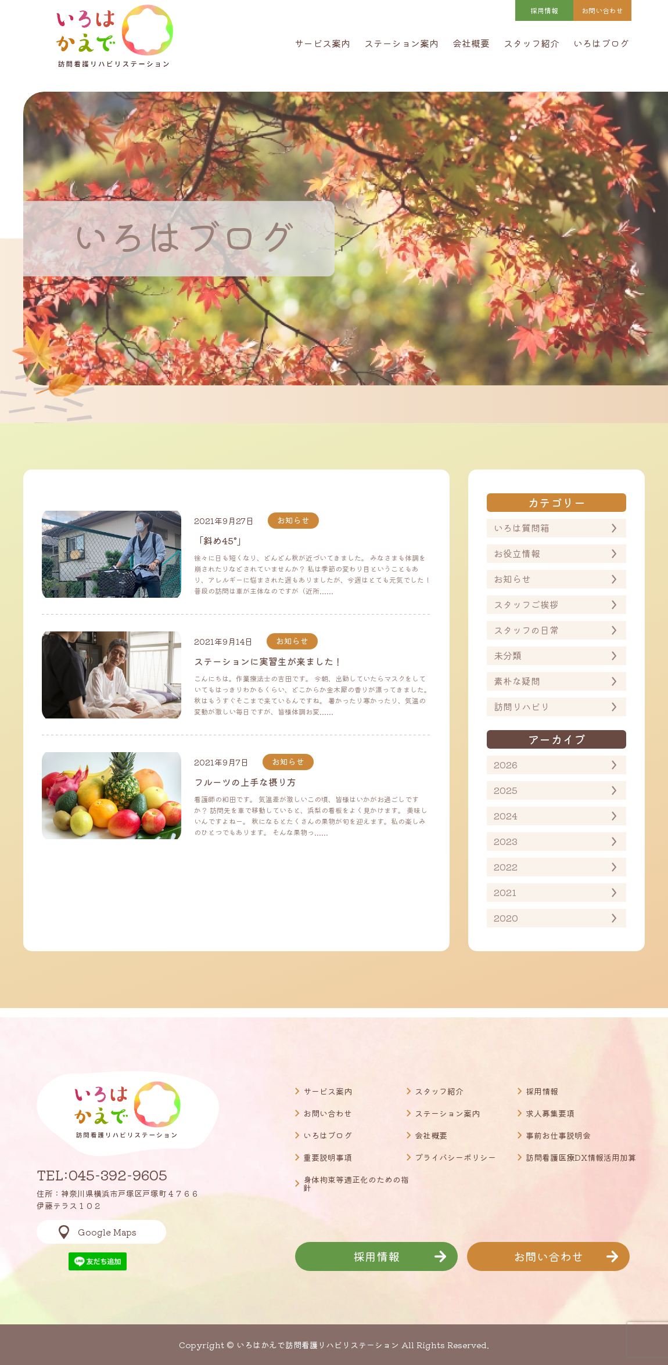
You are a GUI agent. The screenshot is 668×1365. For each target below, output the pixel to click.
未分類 (508, 655)
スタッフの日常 (526, 630)
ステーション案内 (401, 43)
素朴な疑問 (517, 681)
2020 (506, 918)
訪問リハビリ (522, 706)
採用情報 (544, 10)
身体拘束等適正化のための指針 (356, 1183)
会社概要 (471, 43)
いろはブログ (601, 43)
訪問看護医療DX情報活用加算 (581, 1157)
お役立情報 (517, 553)
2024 (506, 815)
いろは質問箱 (522, 528)
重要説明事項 (327, 1157)
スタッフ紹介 (531, 43)
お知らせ (512, 579)
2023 (506, 841)
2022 (506, 866)
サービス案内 (322, 43)
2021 (505, 892)
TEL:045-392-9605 (102, 1175)
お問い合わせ (327, 1113)
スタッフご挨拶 (526, 604)
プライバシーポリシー (455, 1157)
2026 (506, 764)
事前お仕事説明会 (558, 1135)
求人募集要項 (550, 1113)
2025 (506, 790)
